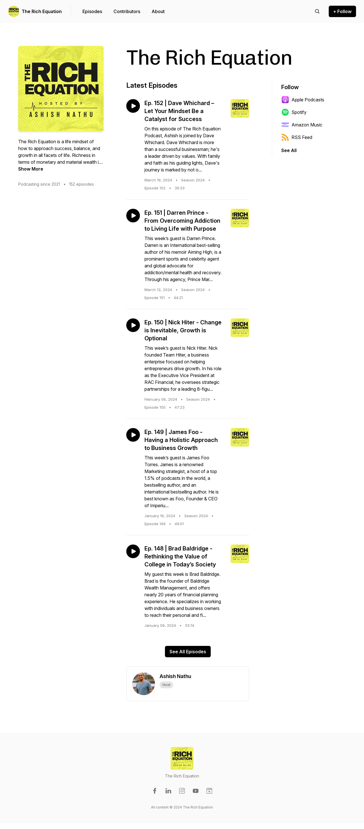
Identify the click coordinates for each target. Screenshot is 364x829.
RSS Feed (296, 137)
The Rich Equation (42, 11)
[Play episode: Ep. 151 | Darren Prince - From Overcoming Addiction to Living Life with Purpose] (133, 215)
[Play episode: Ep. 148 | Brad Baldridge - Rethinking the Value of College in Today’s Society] (133, 551)
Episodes (92, 11)
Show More (30, 169)
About (158, 11)
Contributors (126, 11)
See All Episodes (187, 651)
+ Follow (342, 11)
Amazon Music (301, 125)
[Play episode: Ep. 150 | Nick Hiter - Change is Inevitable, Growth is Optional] (133, 325)
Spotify (294, 112)
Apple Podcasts (302, 100)
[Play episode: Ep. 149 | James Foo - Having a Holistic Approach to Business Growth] (133, 435)
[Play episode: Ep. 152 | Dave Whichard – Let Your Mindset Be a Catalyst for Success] (133, 106)
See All (289, 150)
